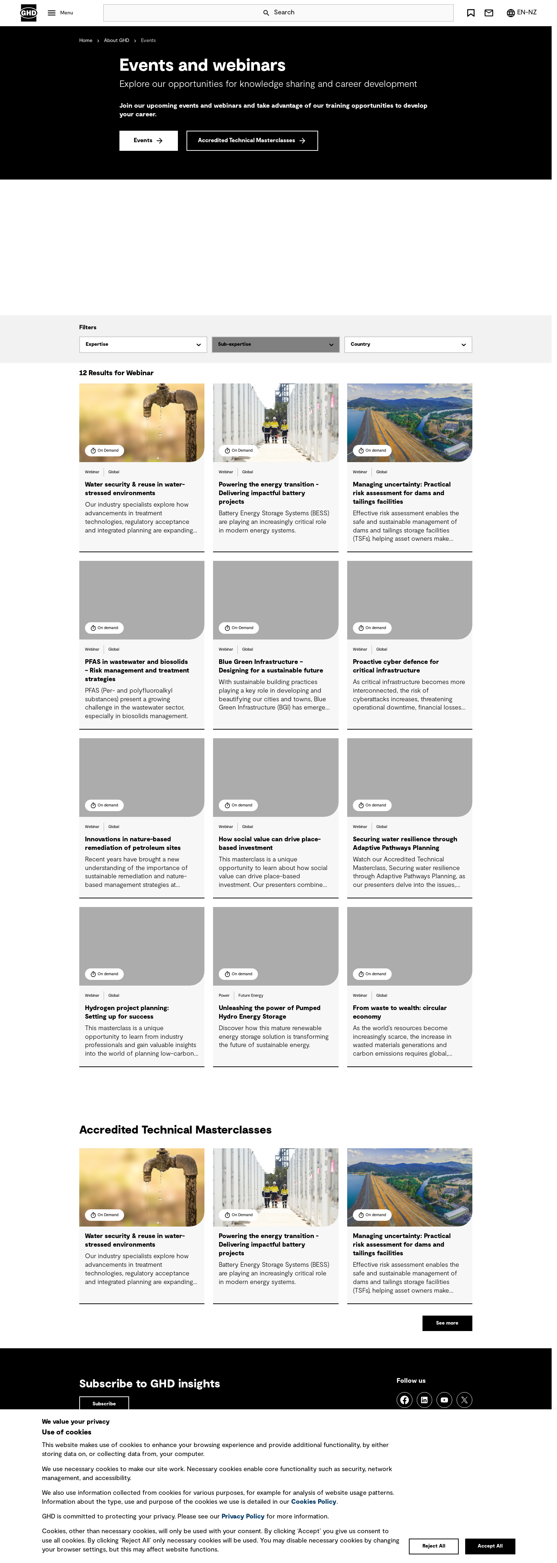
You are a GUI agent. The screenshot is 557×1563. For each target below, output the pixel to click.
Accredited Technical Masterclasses (246, 140)
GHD (28, 13)
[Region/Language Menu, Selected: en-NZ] (521, 13)
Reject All (434, 1546)
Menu (66, 12)
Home (86, 40)
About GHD (116, 40)
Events (143, 140)
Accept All (490, 1546)
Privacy (243, 1516)
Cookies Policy (313, 1502)
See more (447, 1323)
